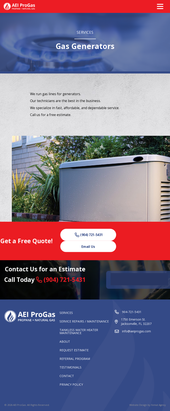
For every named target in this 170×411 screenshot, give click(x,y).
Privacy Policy (71, 385)
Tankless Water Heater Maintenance (79, 331)
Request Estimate (74, 350)
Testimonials (70, 367)
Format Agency (158, 404)
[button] (89, 235)
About (65, 342)
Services (66, 313)
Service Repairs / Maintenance (84, 321)
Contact (67, 376)
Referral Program (75, 359)
